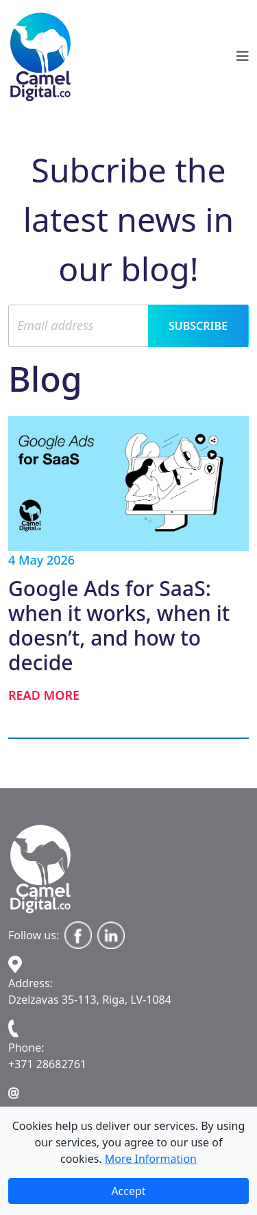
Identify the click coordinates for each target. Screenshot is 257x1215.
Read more (43, 695)
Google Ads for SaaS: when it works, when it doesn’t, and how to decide (119, 625)
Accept (128, 1191)
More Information (151, 1158)
